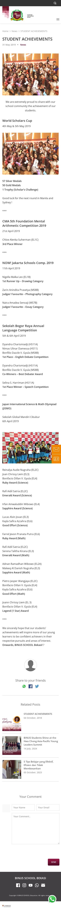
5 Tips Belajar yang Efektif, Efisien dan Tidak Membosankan (30, 769)
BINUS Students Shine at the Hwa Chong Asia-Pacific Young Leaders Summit (30, 745)
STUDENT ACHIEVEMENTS (30, 722)
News (14, 31)
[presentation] (35, 853)
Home (5, 31)
